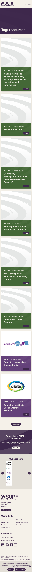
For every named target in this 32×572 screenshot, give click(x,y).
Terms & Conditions (22, 522)
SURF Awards (5, 527)
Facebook (11, 544)
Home (7, 4)
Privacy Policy (20, 520)
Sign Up (16, 448)
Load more (16, 424)
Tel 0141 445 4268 (7, 537)
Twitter (7, 544)
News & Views (5, 522)
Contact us (6, 510)
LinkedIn (2, 544)
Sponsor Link (9, 463)
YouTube (15, 544)
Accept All (10, 569)
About (3, 520)
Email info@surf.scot (7, 540)
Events (3, 525)
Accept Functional (20, 569)
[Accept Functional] (30, 567)
